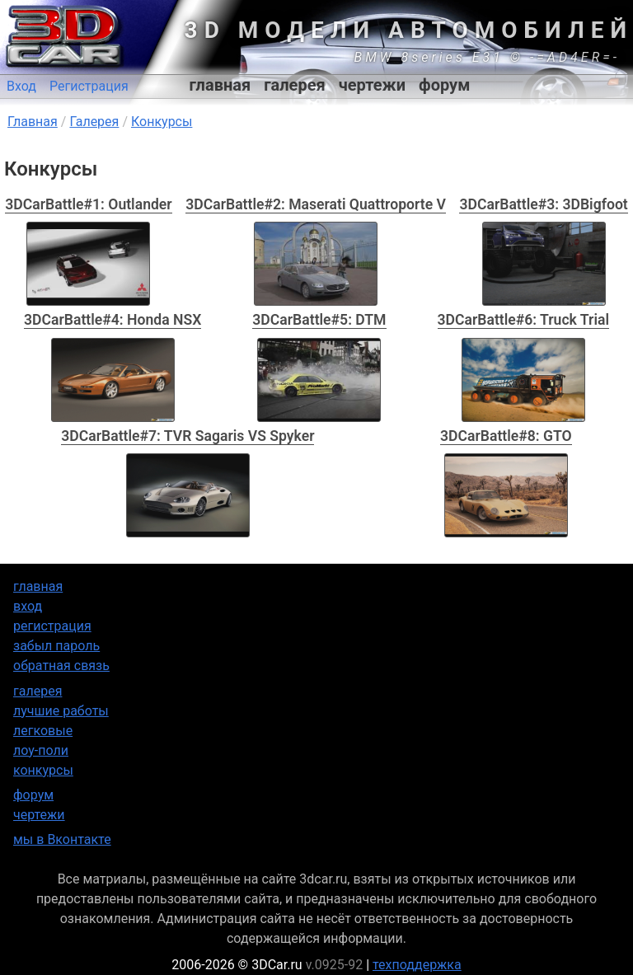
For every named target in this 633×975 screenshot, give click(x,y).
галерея (294, 85)
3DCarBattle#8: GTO (506, 436)
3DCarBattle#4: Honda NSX (112, 320)
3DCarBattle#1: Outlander (88, 204)
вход (27, 606)
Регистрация (89, 86)
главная (220, 85)
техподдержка (417, 965)
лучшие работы (61, 711)
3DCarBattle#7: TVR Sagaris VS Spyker (187, 436)
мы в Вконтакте (62, 839)
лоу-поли (40, 750)
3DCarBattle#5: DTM (319, 320)
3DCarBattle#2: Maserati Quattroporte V (315, 204)
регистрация (52, 626)
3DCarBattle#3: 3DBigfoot (543, 204)
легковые (43, 730)
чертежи (372, 85)
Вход (21, 86)
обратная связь (61, 665)
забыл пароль (56, 646)
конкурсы (43, 770)
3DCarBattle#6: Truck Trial (523, 320)
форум (444, 85)
